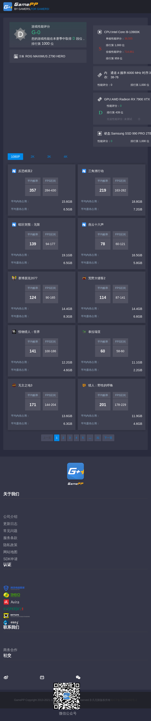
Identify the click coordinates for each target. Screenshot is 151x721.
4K (65, 156)
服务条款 (10, 538)
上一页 (47, 437)
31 (97, 437)
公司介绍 (10, 517)
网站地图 (10, 552)
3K (49, 156)
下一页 (108, 437)
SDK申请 (10, 559)
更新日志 (10, 524)
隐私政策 (10, 545)
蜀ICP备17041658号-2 (123, 700)
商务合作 (10, 650)
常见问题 (10, 531)
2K (32, 156)
